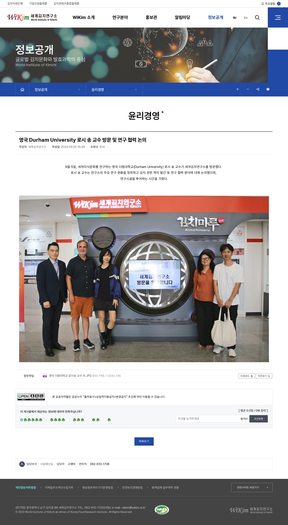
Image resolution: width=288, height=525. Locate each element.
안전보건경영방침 (132, 487)
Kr (235, 17)
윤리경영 (97, 89)
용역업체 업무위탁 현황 (165, 487)
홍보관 (151, 17)
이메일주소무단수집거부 (59, 487)
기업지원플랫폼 (38, 3)
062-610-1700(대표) (97, 507)
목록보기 (144, 441)
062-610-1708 (99, 464)
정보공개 (215, 17)
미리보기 (264, 376)
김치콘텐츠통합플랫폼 (66, 3)
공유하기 (257, 89)
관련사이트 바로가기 (248, 487)
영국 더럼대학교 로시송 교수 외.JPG (70, 375)
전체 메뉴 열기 (278, 17)
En (246, 17)
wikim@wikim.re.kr (133, 507)
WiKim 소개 (84, 17)
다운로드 (247, 376)
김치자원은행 (15, 3)
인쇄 (268, 89)
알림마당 (182, 17)
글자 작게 (247, 89)
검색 (257, 17)
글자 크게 (237, 89)
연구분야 (120, 17)
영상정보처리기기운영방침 (97, 487)
